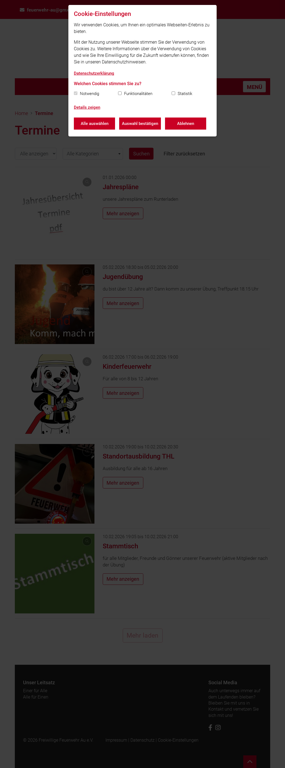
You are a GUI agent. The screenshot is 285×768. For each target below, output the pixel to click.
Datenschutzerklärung (94, 73)
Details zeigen (87, 107)
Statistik (185, 93)
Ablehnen (185, 123)
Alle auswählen (94, 123)
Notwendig (89, 93)
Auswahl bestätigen (140, 123)
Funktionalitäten (138, 93)
